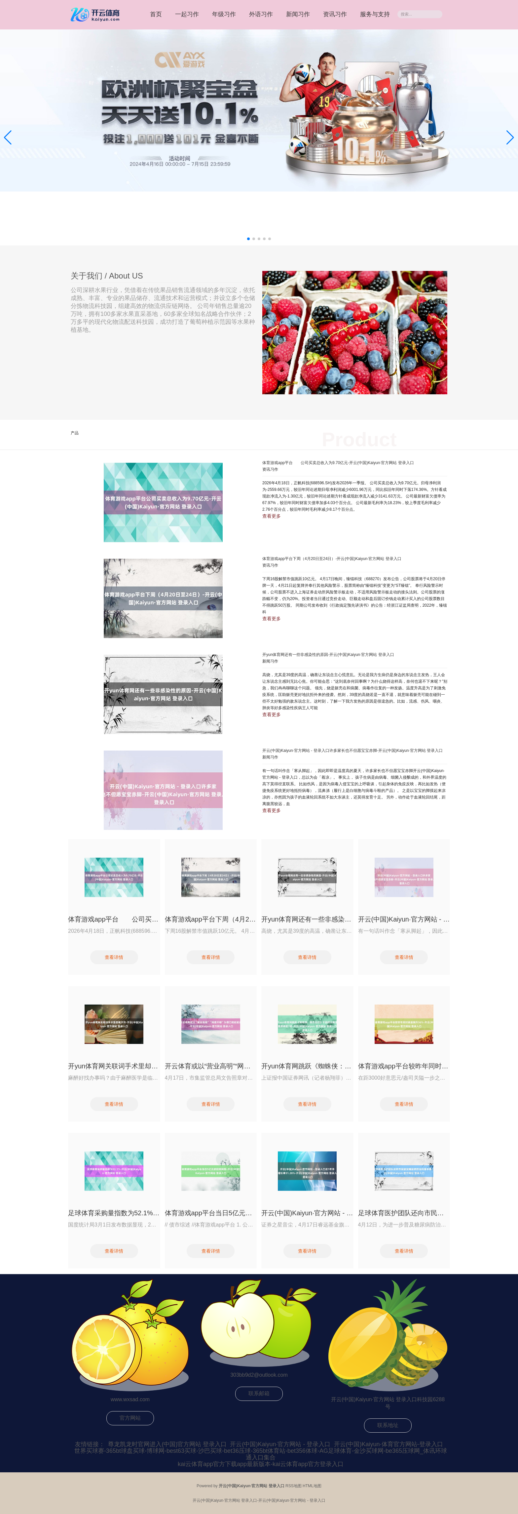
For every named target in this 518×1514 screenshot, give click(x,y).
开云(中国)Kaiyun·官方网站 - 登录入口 (280, 1444)
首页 (156, 14)
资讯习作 (335, 14)
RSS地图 (293, 1486)
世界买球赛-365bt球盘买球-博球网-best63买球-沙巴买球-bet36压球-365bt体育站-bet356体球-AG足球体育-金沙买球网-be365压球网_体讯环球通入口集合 (260, 1454)
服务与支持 (375, 14)
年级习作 (224, 14)
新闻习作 (298, 14)
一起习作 (187, 14)
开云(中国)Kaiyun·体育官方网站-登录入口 (388, 1444)
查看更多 (271, 516)
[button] (510, 137)
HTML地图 (312, 1486)
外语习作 (261, 14)
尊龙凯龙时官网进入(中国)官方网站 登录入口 (167, 1444)
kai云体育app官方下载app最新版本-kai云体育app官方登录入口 (261, 1464)
